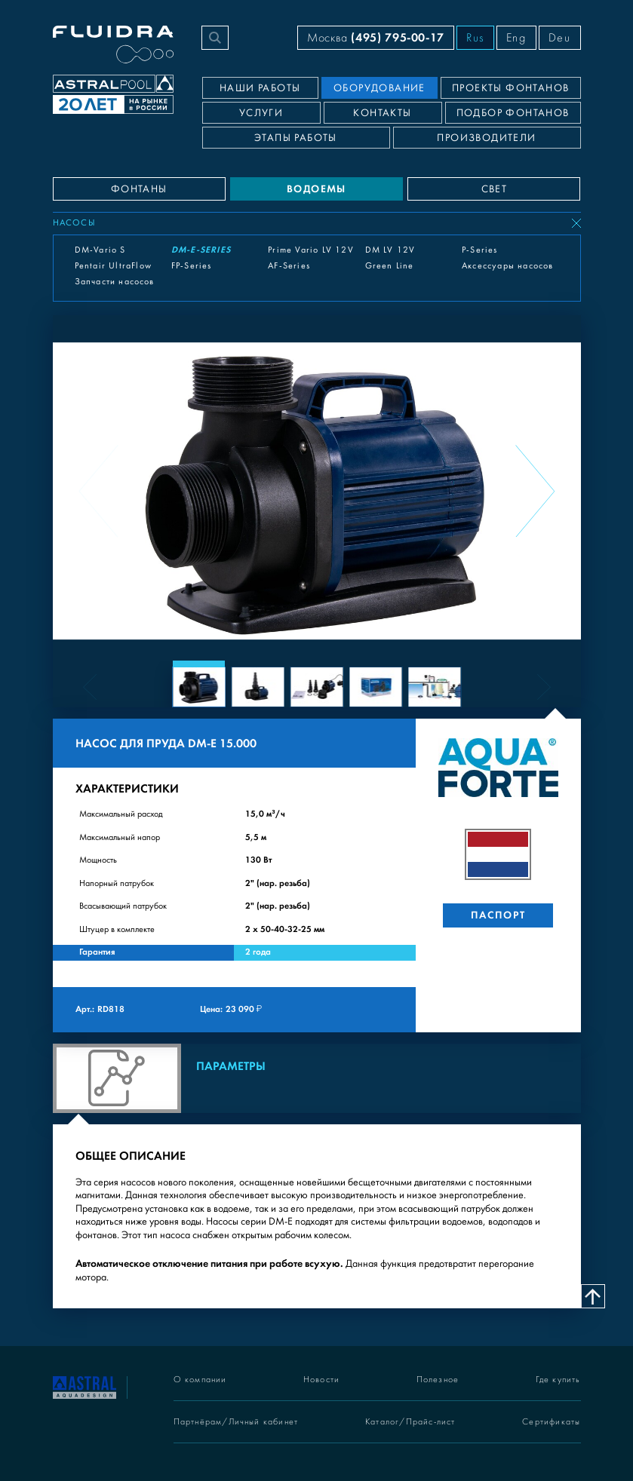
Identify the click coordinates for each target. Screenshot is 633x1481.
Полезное (437, 1379)
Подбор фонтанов (513, 113)
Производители (486, 138)
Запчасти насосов (115, 281)
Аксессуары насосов (508, 265)
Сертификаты (551, 1422)
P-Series (480, 249)
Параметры (231, 1066)
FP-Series (191, 265)
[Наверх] (593, 1296)
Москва (375, 37)
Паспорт (498, 915)
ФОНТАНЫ (139, 189)
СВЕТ (494, 189)
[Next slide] (535, 491)
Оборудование (379, 88)
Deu (559, 37)
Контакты (382, 113)
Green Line (389, 265)
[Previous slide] (98, 491)
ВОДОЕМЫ (316, 188)
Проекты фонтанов (510, 88)
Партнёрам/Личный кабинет (236, 1422)
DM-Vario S (100, 249)
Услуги (261, 113)
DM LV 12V (390, 249)
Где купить (558, 1379)
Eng (516, 37)
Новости (321, 1379)
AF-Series (289, 265)
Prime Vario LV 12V (311, 249)
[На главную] (84, 1386)
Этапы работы (295, 138)
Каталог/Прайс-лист (410, 1422)
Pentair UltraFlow (113, 265)
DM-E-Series (201, 249)
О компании (200, 1379)
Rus (475, 37)
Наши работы (260, 88)
